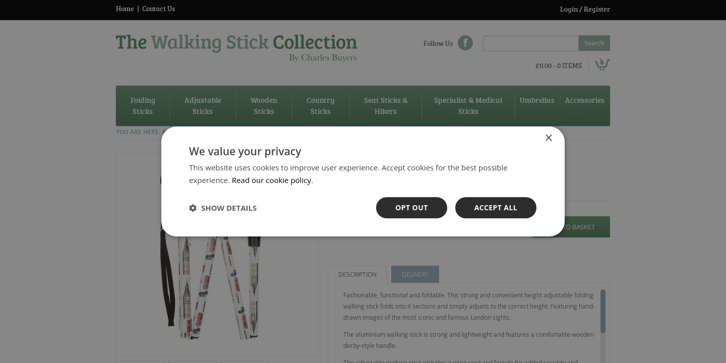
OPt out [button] (411, 207)
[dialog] (363, 181)
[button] (223, 207)
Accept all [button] (495, 207)
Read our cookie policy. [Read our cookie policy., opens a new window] (272, 180)
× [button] (548, 138)
